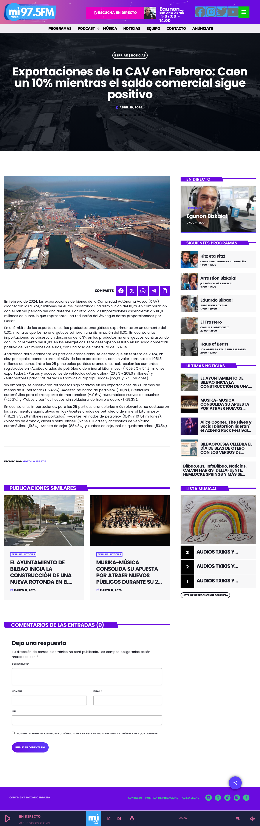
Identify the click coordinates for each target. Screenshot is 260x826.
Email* (97, 692)
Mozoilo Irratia (35, 462)
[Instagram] (237, 798)
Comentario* (20, 664)
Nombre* (18, 692)
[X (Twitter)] (218, 798)
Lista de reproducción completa (205, 596)
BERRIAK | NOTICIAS (129, 55)
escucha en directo (115, 12)
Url (14, 712)
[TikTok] (227, 798)
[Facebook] (246, 798)
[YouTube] (208, 798)
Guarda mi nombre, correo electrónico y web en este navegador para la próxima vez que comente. (87, 734)
